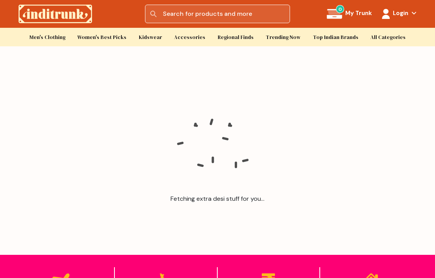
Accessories (189, 37)
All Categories (388, 37)
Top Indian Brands (335, 37)
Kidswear (150, 37)
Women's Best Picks (101, 37)
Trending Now (283, 37)
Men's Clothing (47, 37)
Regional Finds (236, 37)
